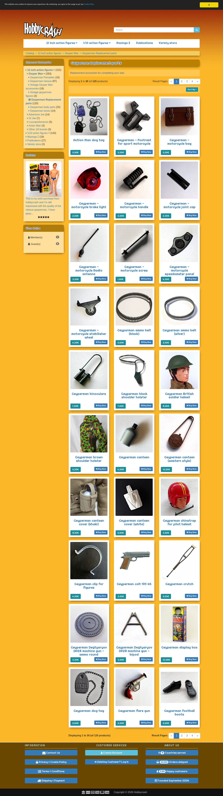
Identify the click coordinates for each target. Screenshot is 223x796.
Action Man (34, 125)
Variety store (168, 43)
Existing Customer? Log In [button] (112, 761)
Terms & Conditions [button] (51, 771)
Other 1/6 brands (37, 129)
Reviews (30, 155)
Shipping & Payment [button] (51, 780)
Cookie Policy (122, 5)
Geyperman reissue (40, 81)
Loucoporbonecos (37, 122)
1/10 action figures (96, 43)
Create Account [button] (111, 752)
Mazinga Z (123, 43)
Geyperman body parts (41, 107)
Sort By (192, 89)
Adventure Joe (36, 114)
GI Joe (31, 118)
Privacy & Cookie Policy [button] (51, 762)
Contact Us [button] (51, 752)
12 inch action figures (61, 43)
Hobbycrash (140, 792)
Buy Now (101, 152)
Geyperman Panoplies (41, 77)
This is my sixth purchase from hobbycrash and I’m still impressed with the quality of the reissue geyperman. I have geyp (43, 206)
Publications (144, 43)
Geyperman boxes (39, 110)
